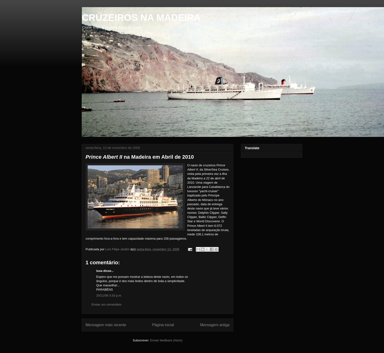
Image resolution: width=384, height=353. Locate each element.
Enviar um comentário (106, 304)
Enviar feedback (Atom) (166, 340)
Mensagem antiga (215, 325)
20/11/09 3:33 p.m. (109, 295)
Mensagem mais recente (106, 325)
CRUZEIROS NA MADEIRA (141, 17)
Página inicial (163, 325)
